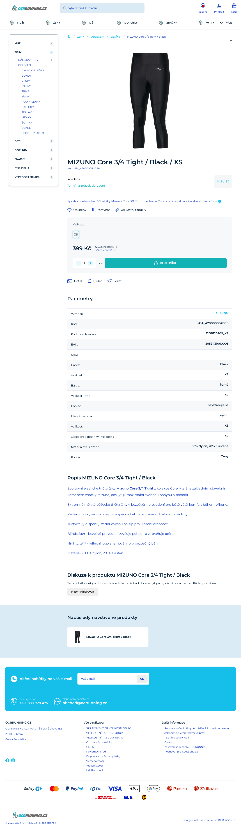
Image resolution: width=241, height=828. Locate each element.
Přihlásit (142, 679)
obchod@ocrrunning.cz (85, 703)
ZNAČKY (20, 159)
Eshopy (186, 820)
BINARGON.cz (227, 820)
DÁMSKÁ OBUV (28, 59)
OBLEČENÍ (97, 36)
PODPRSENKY (31, 101)
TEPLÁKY (27, 112)
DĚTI (17, 141)
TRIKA (25, 91)
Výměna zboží (95, 761)
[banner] (29, 8)
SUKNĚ (26, 127)
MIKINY (26, 86)
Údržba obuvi (94, 770)
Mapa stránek (47, 822)
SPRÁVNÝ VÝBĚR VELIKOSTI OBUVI (108, 728)
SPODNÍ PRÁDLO (33, 133)
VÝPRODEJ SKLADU (27, 177)
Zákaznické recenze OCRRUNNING (186, 747)
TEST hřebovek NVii (176, 737)
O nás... (168, 742)
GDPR (90, 747)
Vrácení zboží (94, 765)
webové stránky (203, 820)
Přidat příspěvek (82, 592)
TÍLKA (25, 96)
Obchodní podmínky (99, 742)
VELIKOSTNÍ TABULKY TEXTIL (104, 737)
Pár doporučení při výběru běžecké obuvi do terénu (196, 728)
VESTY (26, 81)
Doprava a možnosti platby (103, 756)
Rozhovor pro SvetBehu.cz (181, 751)
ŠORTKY (27, 122)
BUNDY (26, 75)
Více (214, 201)
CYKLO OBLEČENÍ (33, 70)
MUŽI (18, 43)
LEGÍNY (115, 36)
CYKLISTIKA (22, 168)
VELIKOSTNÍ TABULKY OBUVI (104, 733)
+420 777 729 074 (33, 703)
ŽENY (80, 36)
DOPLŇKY (21, 150)
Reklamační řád (96, 751)
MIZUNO (223, 181)
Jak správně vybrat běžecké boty (184, 733)
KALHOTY (28, 107)
